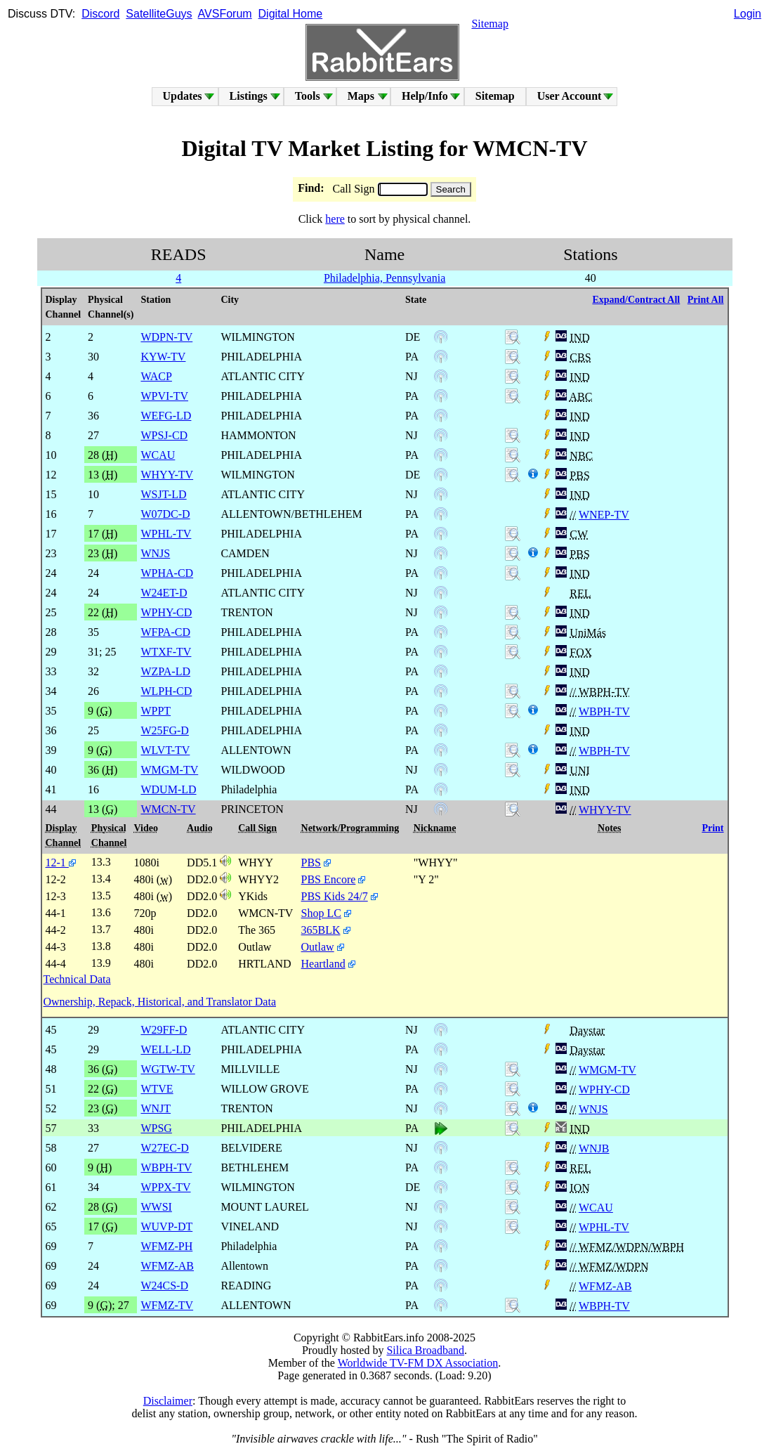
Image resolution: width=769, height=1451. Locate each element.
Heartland (323, 964)
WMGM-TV (607, 1070)
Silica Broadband (425, 1350)
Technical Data (77, 979)
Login (747, 14)
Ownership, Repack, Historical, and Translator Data (160, 1002)
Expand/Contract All (636, 299)
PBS (311, 862)
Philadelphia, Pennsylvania (384, 278)
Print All (706, 299)
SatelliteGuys (159, 14)
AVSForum (225, 14)
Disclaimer (167, 1401)
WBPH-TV (604, 711)
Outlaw (317, 947)
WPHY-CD (604, 1089)
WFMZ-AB (605, 1286)
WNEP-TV (604, 515)
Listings (249, 96)
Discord (100, 14)
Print (712, 828)
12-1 (61, 862)
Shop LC (321, 913)
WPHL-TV (604, 1227)
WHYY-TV (605, 810)
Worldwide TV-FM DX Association (418, 1363)
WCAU (596, 1207)
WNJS (593, 1109)
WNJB (594, 1148)
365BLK (321, 930)
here (335, 219)
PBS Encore (328, 879)
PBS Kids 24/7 (334, 896)
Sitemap (489, 24)
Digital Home (290, 14)
